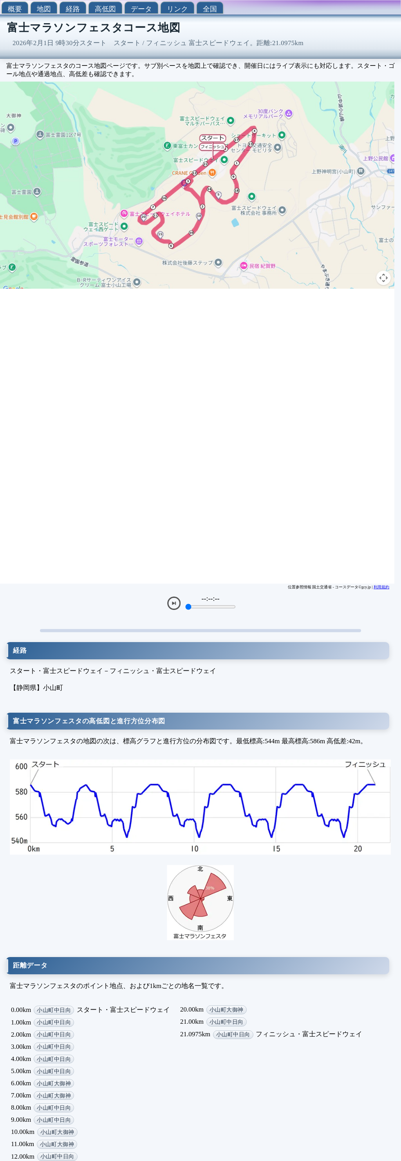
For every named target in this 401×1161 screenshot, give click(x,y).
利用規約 (381, 587)
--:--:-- (211, 598)
